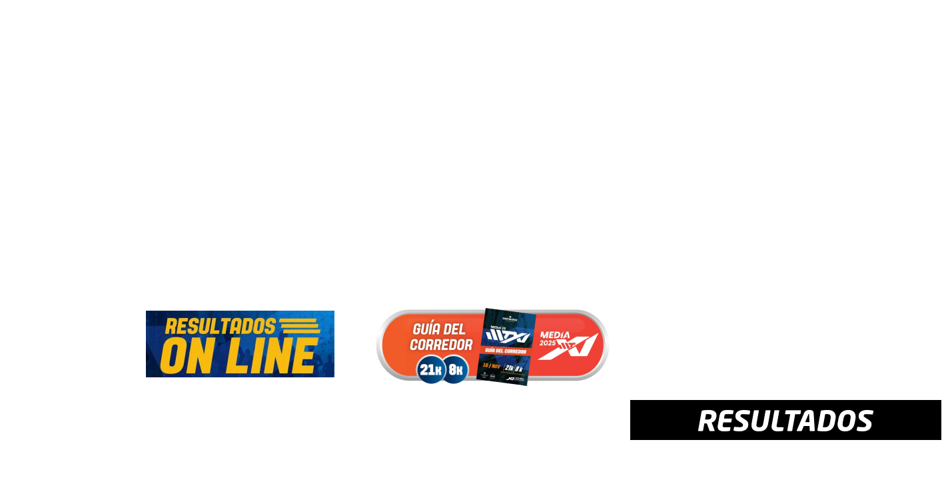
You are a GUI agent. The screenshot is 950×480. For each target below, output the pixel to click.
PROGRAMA (380, 58)
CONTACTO (761, 58)
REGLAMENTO (493, 58)
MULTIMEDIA (647, 58)
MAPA (433, 58)
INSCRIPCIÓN (311, 58)
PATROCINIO (829, 58)
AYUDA (705, 58)
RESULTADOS (571, 58)
